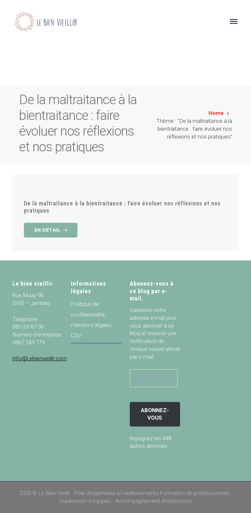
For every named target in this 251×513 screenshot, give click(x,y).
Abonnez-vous (155, 414)
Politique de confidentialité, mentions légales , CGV (92, 320)
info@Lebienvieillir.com (39, 358)
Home (216, 113)
